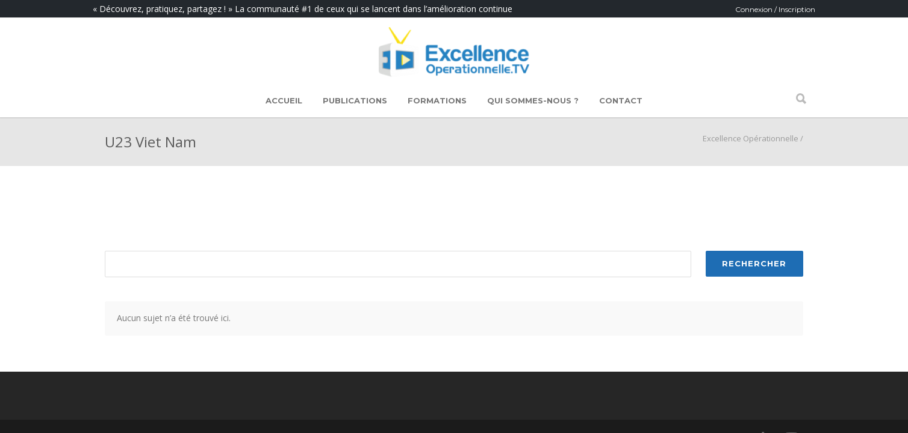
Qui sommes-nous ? (533, 100)
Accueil (284, 100)
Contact (620, 100)
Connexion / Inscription (775, 9)
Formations (437, 100)
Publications (355, 100)
